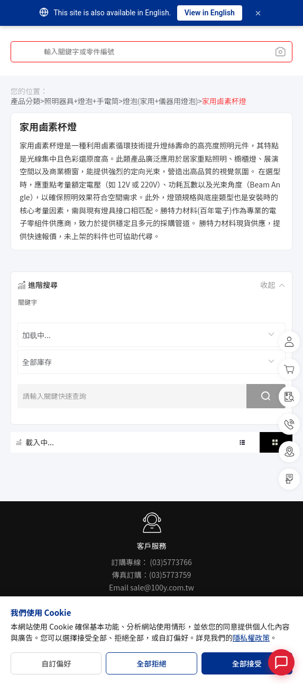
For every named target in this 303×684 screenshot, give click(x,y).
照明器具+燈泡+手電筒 (81, 101)
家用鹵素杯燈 (224, 101)
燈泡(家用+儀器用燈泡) (160, 101)
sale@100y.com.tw (162, 587)
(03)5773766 (170, 562)
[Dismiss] (258, 13)
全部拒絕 (151, 663)
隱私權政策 (251, 637)
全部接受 (247, 663)
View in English (210, 12)
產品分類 (25, 101)
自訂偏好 (56, 663)
